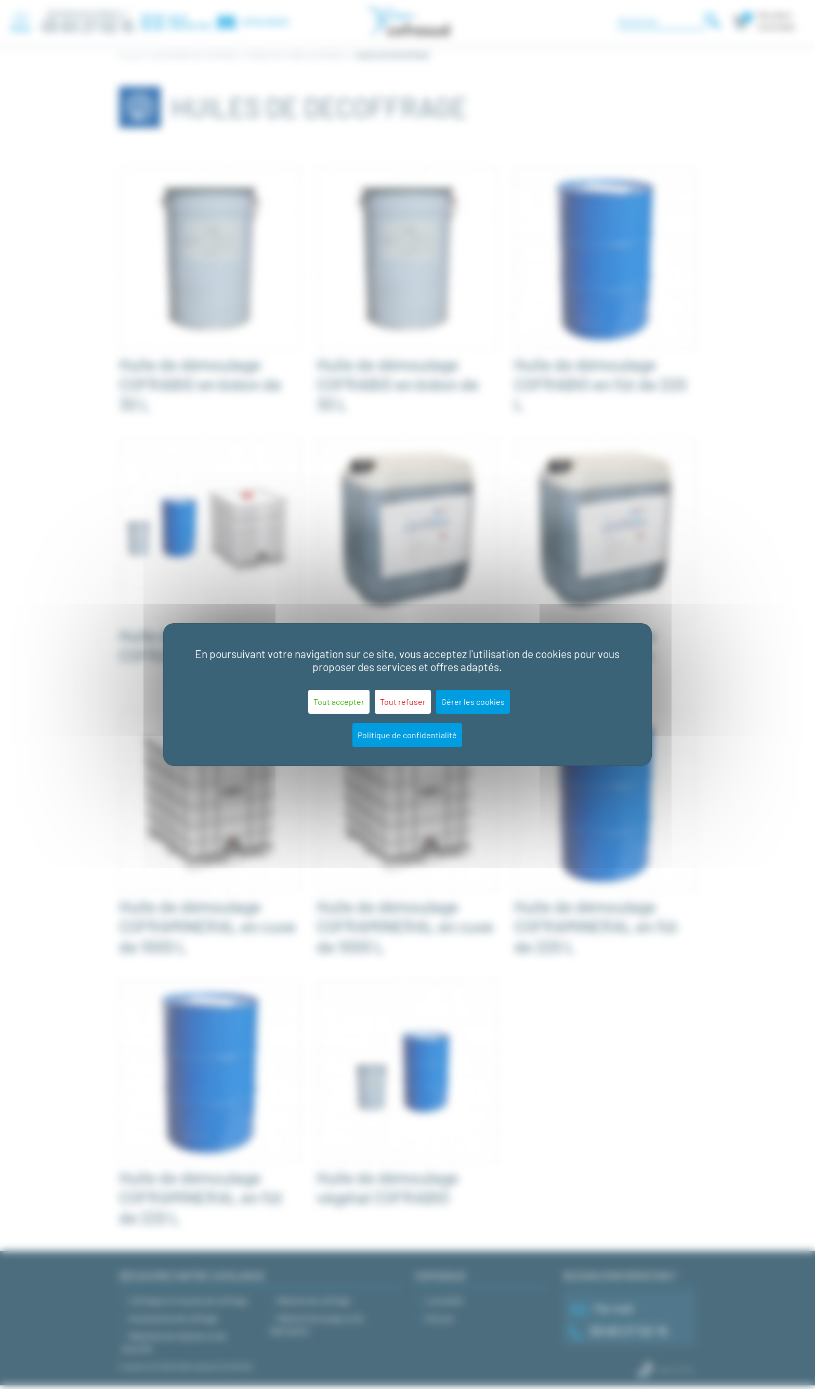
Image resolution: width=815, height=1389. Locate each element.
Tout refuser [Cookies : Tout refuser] (403, 701)
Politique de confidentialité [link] (407, 735)
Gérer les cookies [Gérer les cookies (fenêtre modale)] (473, 701)
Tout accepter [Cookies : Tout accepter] (338, 701)
